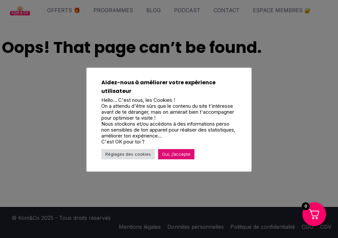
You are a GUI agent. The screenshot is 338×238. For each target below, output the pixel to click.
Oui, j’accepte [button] (176, 154)
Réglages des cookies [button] (128, 154)
